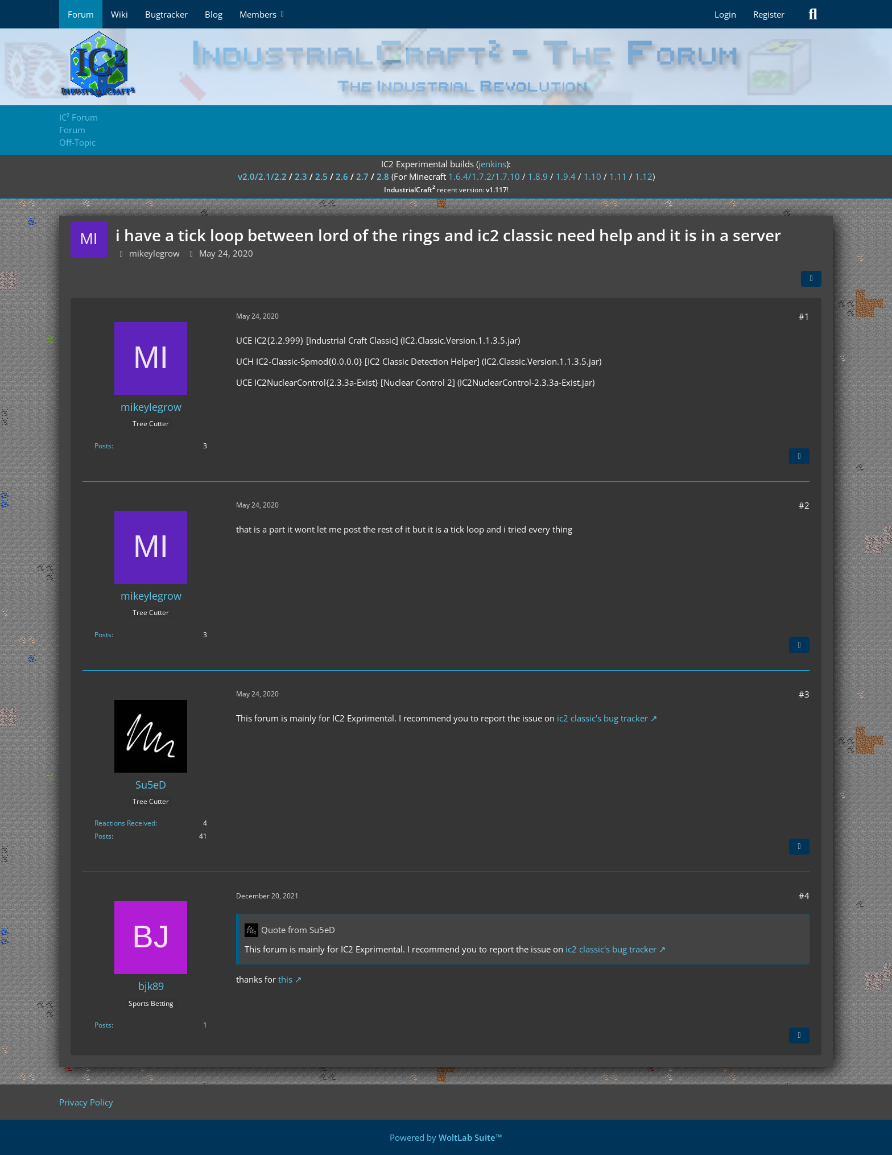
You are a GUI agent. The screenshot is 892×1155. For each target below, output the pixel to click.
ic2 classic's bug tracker (602, 718)
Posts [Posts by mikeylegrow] (103, 446)
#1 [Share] (804, 316)
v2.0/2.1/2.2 (262, 176)
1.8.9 (538, 176)
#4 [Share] (804, 895)
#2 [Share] (804, 505)
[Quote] (799, 456)
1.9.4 (566, 176)
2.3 (301, 176)
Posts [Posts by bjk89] (103, 1025)
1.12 (644, 176)
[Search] (813, 14)
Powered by (446, 1137)
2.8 (383, 176)
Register (768, 14)
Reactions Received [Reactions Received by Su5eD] (124, 823)
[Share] (811, 279)
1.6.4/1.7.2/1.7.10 (484, 176)
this (285, 979)
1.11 (618, 176)
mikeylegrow (154, 253)
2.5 (321, 176)
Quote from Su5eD (298, 929)
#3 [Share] (804, 694)
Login (725, 14)
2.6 (342, 176)
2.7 (362, 176)
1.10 (592, 176)
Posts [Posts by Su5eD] (103, 836)
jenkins (492, 164)
